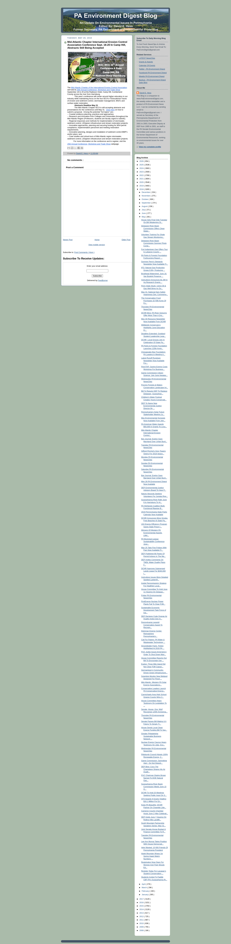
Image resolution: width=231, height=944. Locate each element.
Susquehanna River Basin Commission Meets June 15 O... (153, 786)
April (144, 884)
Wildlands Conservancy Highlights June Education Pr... (153, 327)
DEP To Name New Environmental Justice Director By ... (151, 406)
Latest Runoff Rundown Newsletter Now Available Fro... (152, 360)
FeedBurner (103, 280)
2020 (142, 182)
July (144, 210)
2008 (142, 930)
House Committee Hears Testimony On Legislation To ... (154, 703)
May (144, 217)
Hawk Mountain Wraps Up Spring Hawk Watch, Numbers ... (152, 856)
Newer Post (67, 240)
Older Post (126, 240)
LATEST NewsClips (147, 58)
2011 (142, 920)
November (146, 196)
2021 (142, 179)
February (146, 891)
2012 (142, 916)
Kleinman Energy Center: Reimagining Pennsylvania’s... (151, 633)
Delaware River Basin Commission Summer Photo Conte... (154, 243)
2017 (142, 899)
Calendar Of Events (147, 66)
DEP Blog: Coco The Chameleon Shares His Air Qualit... (153, 769)
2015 (142, 906)
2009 (142, 927)
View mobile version (96, 245)
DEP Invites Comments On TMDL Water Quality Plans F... (153, 562)
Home (97, 240)
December (146, 192)
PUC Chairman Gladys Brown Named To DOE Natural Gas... (153, 778)
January (145, 895)
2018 (142, 189)
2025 (142, 165)
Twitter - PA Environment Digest (152, 69)
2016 (142, 903)
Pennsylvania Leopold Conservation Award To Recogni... (151, 625)
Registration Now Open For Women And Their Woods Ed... (153, 864)
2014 (142, 909)
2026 (142, 161)
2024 (142, 168)
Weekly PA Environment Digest (151, 76)
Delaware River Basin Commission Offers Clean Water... (153, 228)
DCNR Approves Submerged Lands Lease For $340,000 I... (153, 571)
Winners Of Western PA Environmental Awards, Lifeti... (151, 532)
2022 (142, 175)
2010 (142, 923)
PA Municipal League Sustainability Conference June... (153, 541)
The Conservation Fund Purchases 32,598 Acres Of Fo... (153, 300)
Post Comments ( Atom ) (84, 252)
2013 (142, 913)
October (145, 199)
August (145, 206)
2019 (142, 186)
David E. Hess (145, 93)
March (144, 888)
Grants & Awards (146, 62)
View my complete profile (150, 147)
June (144, 213)
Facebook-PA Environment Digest (153, 73)
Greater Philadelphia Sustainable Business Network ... (151, 736)
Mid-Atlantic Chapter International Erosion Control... (151, 432)
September (146, 203)
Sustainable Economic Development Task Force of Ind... (153, 610)
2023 (142, 172)
